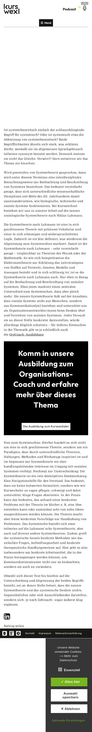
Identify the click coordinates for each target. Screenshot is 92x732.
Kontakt (30, 633)
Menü (46, 23)
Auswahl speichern (70, 695)
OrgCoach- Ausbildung (26, 334)
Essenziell (69, 669)
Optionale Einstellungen (68, 720)
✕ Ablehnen (70, 708)
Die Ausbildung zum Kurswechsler (46, 426)
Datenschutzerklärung (68, 633)
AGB (5, 640)
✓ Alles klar (70, 681)
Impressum (45, 633)
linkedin (11, 633)
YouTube (4, 633)
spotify (18, 633)
